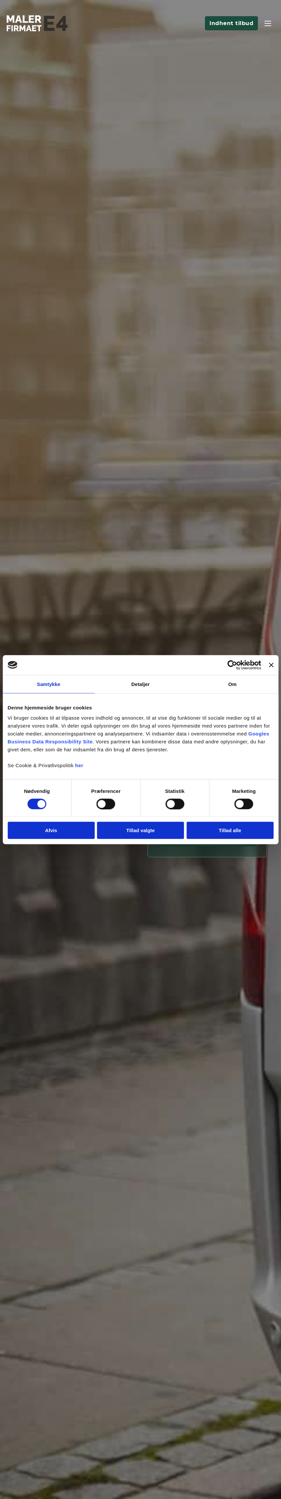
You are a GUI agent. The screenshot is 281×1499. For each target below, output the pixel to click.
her (79, 765)
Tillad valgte (140, 830)
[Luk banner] (271, 665)
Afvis (51, 830)
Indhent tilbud (231, 23)
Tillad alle (230, 830)
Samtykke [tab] (48, 684)
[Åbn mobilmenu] (268, 23)
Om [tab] (232, 684)
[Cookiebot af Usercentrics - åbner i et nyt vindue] (232, 665)
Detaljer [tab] (140, 684)
